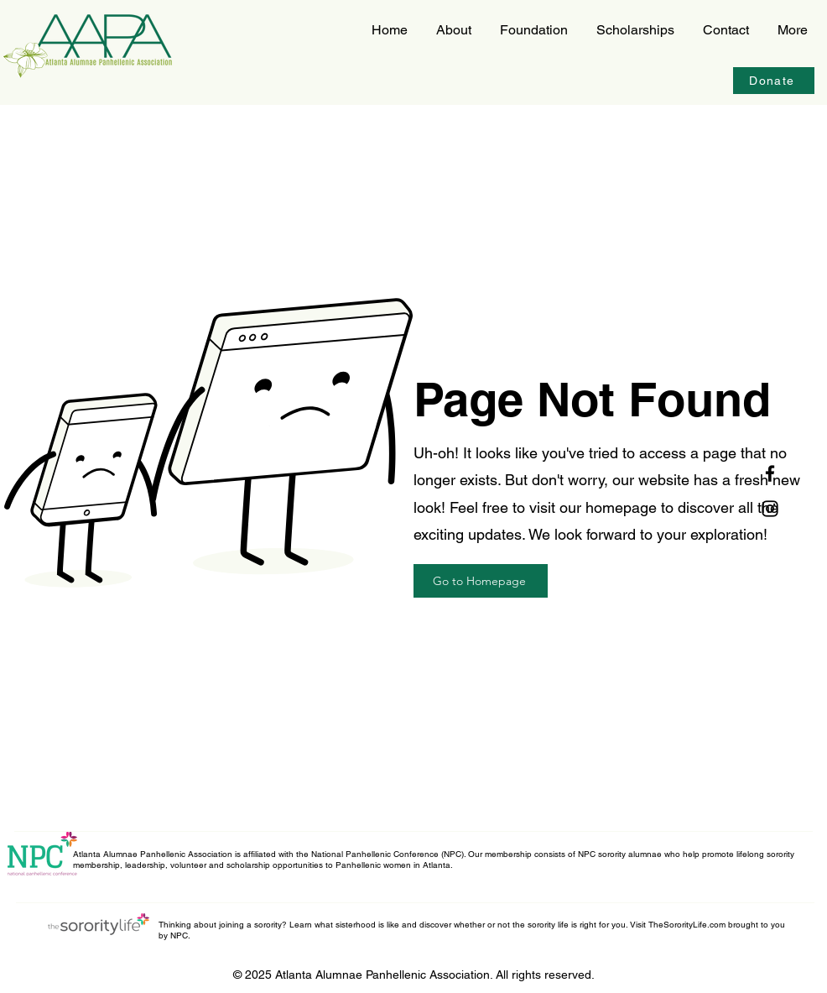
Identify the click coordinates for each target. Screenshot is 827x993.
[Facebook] (770, 473)
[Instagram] (770, 509)
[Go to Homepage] (481, 581)
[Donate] (773, 80)
